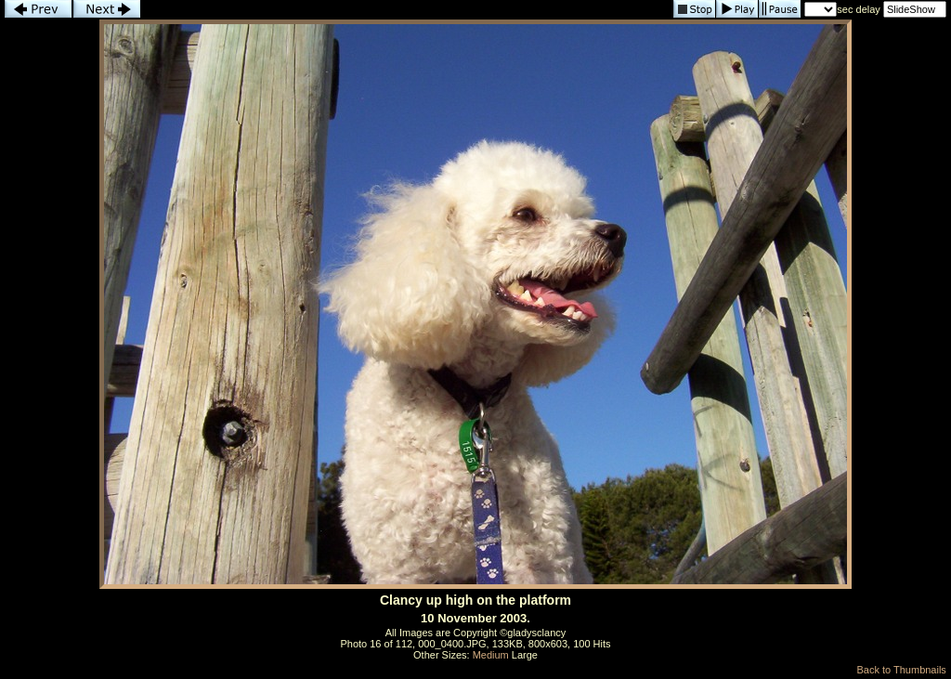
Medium (491, 654)
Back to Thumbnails (900, 669)
